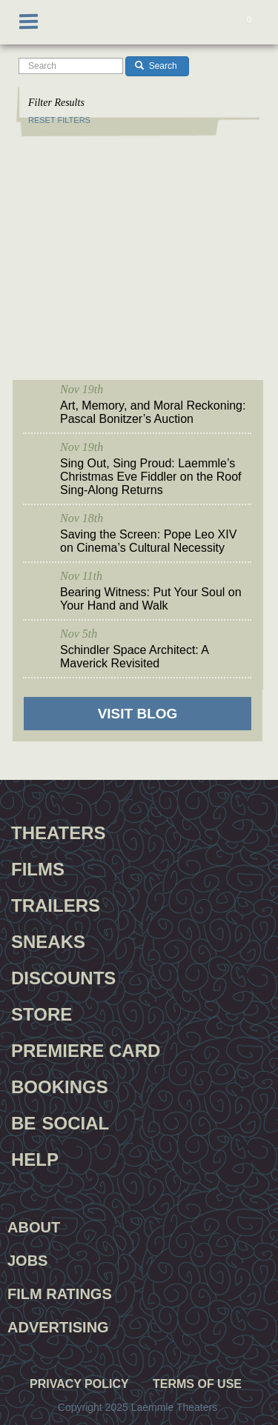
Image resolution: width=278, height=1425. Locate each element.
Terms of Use (197, 1384)
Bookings (59, 1085)
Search (155, 66)
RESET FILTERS (59, 120)
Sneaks (48, 940)
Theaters (58, 831)
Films (37, 867)
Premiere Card (85, 1048)
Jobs (27, 1260)
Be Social (60, 1121)
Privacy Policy (79, 1384)
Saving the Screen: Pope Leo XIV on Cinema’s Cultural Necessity (148, 541)
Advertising (58, 1327)
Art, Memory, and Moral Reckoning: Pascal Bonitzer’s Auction (152, 412)
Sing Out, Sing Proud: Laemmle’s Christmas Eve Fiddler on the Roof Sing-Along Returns (151, 476)
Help (35, 1157)
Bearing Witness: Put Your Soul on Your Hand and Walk (151, 599)
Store (41, 1012)
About (33, 1227)
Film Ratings (59, 1294)
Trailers (55, 903)
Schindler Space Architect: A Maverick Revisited (134, 657)
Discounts (63, 976)
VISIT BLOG (138, 713)
